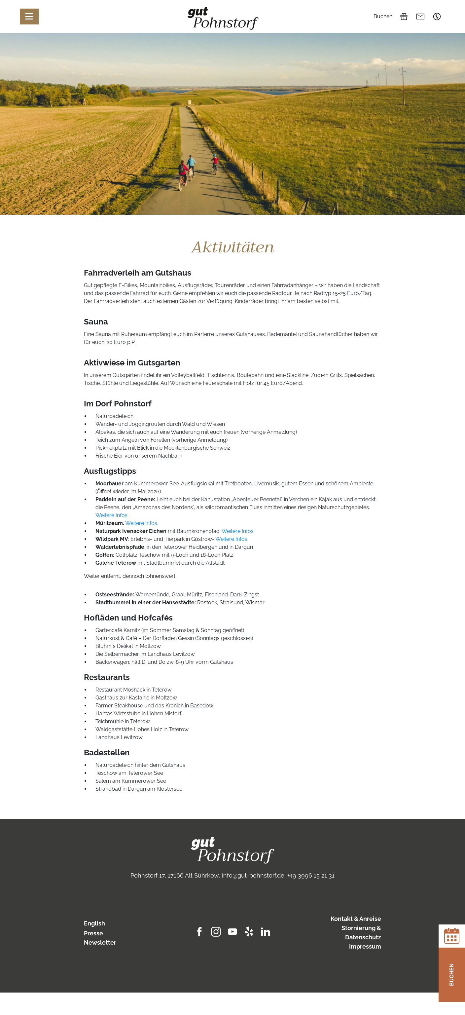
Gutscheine (404, 16)
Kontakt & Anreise (356, 918)
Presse (93, 933)
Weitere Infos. (111, 515)
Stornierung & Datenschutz (361, 932)
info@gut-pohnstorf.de (420, 16)
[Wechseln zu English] (117, 923)
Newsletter (100, 942)
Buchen (383, 16)
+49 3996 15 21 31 (437, 16)
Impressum (365, 946)
